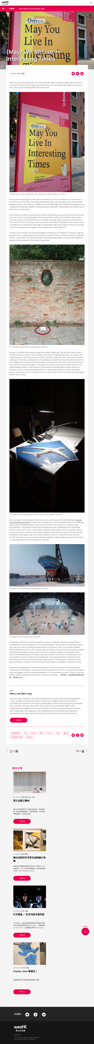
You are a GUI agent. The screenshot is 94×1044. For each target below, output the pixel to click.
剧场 (26, 854)
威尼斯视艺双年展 (17, 737)
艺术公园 (24, 797)
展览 (23, 73)
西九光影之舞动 (21, 800)
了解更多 (19, 720)
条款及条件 (17, 1035)
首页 (3, 8)
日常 (33, 797)
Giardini (49, 733)
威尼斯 (66, 733)
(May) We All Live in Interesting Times (31, 8)
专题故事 (11, 8)
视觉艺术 (30, 737)
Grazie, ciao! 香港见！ (25, 971)
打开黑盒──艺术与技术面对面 (28, 914)
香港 (57, 733)
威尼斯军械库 (15, 733)
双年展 (33, 733)
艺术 (18, 73)
